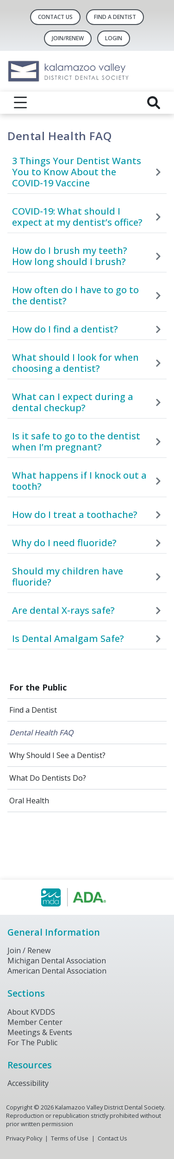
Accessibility (28, 1083)
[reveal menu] (20, 103)
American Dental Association (56, 971)
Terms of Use (69, 1138)
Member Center (34, 1022)
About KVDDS (31, 1012)
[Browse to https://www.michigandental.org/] (87, 897)
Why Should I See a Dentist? (57, 755)
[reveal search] (154, 103)
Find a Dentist (33, 710)
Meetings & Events (39, 1032)
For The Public (32, 1042)
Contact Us (55, 17)
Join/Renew (68, 38)
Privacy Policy (24, 1138)
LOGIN (113, 38)
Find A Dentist (115, 17)
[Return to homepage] (87, 71)
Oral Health (29, 800)
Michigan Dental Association (56, 961)
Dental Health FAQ (41, 732)
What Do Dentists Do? (47, 778)
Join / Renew (28, 950)
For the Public (38, 687)
